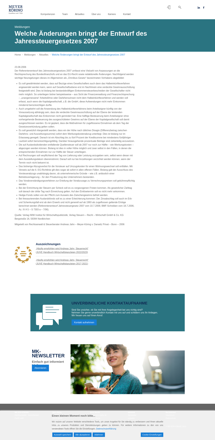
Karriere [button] (117, 14)
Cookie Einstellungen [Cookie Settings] (152, 435)
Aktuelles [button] (84, 14)
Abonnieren (40, 369)
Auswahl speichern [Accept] (62, 435)
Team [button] (69, 14)
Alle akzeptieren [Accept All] (82, 435)
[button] (169, 7)
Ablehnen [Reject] (98, 435)
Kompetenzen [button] (52, 14)
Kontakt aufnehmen (84, 323)
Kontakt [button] (131, 14)
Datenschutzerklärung (106, 429)
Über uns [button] (100, 14)
